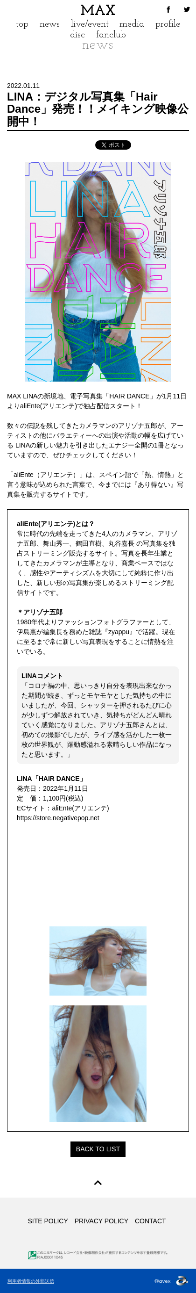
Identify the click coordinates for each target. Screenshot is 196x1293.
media (131, 24)
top (22, 24)
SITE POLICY (48, 1221)
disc (77, 35)
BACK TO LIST (98, 1149)
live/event (90, 24)
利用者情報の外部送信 (30, 1281)
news (50, 24)
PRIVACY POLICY (101, 1221)
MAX (98, 11)
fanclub (111, 35)
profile (167, 24)
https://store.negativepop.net (58, 818)
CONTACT (150, 1221)
